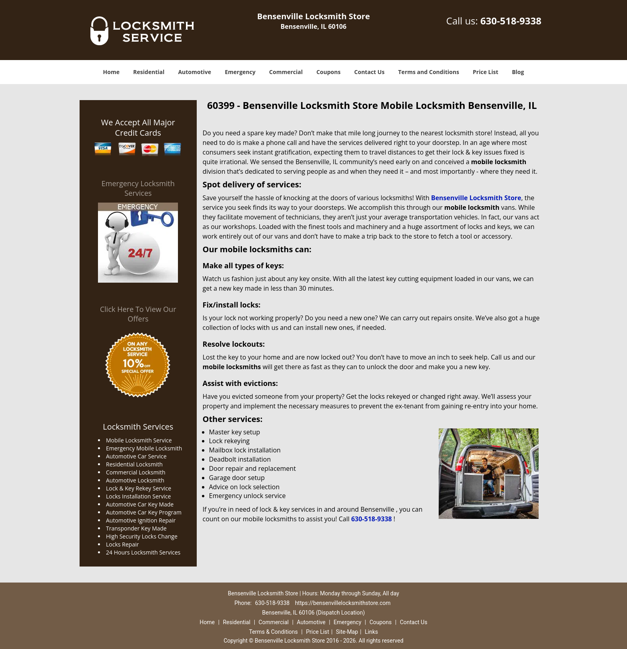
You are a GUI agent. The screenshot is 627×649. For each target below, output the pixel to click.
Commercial (286, 72)
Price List (485, 72)
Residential (148, 72)
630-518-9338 (510, 20)
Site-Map (347, 632)
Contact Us (369, 72)
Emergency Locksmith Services (138, 188)
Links (371, 632)
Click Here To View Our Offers (138, 313)
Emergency (240, 72)
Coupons (328, 72)
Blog (518, 72)
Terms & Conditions (273, 632)
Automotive (194, 72)
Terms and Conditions (428, 72)
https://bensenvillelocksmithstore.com (343, 603)
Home (111, 72)
